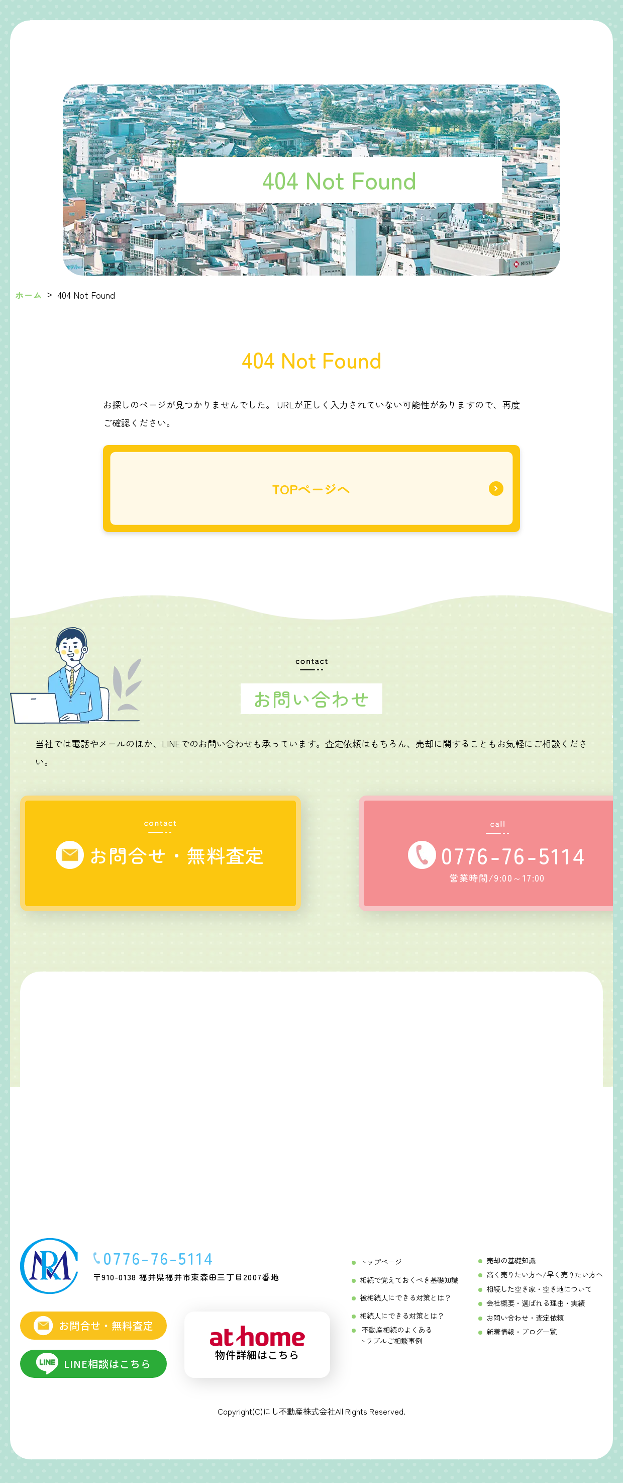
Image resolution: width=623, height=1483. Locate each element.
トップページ (381, 1265)
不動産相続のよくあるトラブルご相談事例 (395, 1337)
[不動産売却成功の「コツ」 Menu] (374, 45)
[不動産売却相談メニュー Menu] (431, 45)
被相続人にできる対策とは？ (405, 1300)
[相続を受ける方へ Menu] (311, 45)
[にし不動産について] (489, 45)
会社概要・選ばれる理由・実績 (535, 1306)
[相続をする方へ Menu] (249, 45)
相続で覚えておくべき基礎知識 (409, 1283)
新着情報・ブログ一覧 (521, 1334)
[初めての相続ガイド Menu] (184, 45)
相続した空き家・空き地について (539, 1292)
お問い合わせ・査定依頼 (525, 1320)
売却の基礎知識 (511, 1264)
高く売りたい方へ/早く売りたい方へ (544, 1278)
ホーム (28, 294)
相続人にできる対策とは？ (402, 1318)
